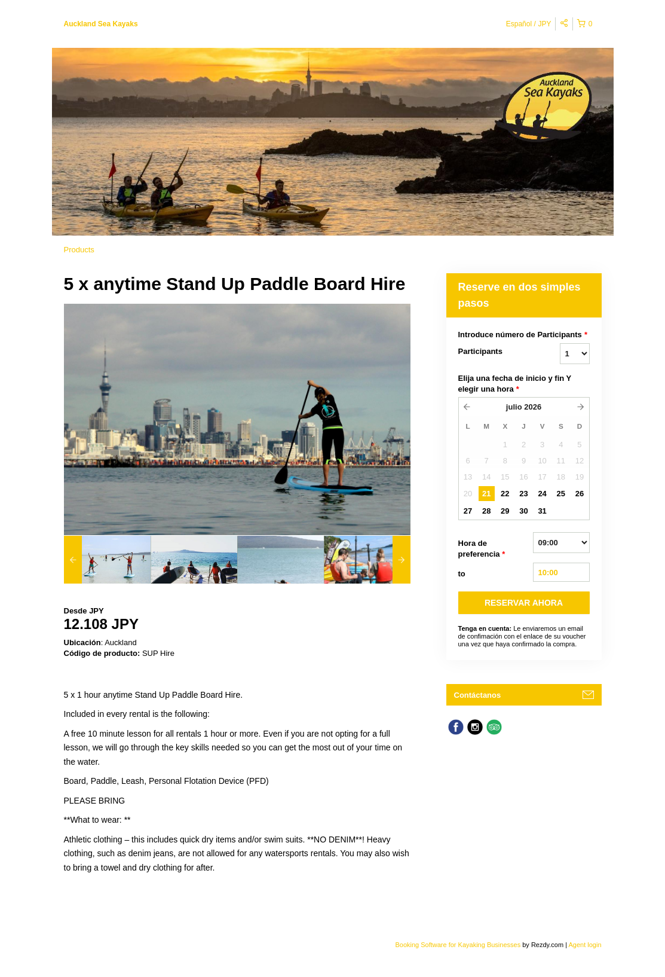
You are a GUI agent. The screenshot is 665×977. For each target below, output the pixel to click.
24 (542, 493)
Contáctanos (477, 695)
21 (486, 493)
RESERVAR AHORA (524, 602)
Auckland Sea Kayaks (101, 24)
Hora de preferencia (481, 549)
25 (561, 493)
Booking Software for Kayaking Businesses (458, 944)
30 (523, 510)
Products (79, 249)
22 (505, 493)
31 (542, 510)
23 (523, 493)
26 (579, 493)
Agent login (584, 944)
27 (468, 510)
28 (486, 510)
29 (505, 510)
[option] (107, 560)
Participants (480, 351)
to (461, 573)
